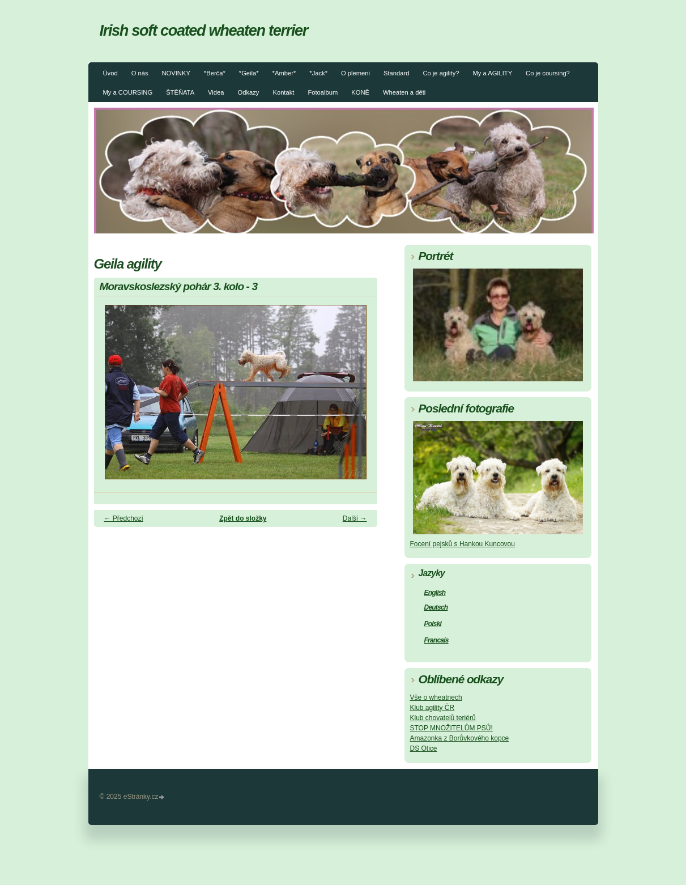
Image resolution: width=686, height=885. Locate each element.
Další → (355, 518)
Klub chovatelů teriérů (443, 718)
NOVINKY (175, 73)
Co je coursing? (548, 73)
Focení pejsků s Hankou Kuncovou (462, 544)
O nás (139, 73)
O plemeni (355, 73)
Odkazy (248, 92)
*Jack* (318, 73)
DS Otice (423, 748)
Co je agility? (441, 73)
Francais (436, 640)
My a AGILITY (492, 73)
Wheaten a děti (404, 92)
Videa (216, 92)
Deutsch (436, 607)
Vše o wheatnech (436, 697)
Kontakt (283, 92)
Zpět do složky (242, 518)
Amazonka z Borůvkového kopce (459, 738)
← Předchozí (123, 518)
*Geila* (249, 73)
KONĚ (360, 92)
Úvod (110, 73)
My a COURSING (128, 92)
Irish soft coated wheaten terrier (204, 30)
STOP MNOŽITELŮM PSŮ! (451, 728)
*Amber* (284, 73)
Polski (433, 624)
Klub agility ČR (432, 708)
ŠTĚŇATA (180, 92)
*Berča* (214, 73)
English (435, 593)
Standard (396, 73)
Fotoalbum (323, 92)
